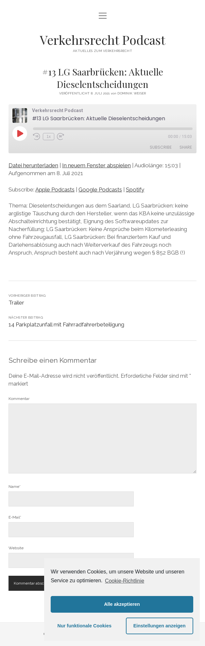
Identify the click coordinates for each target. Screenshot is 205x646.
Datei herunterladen (33, 165)
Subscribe (161, 147)
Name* (15, 486)
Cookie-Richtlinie (124, 581)
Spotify (135, 189)
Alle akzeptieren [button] (122, 604)
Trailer (16, 302)
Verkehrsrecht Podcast (102, 39)
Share (185, 147)
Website (16, 548)
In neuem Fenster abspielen (96, 165)
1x (48, 136)
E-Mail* (15, 517)
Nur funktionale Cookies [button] (85, 625)
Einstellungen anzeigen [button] (159, 625)
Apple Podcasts (55, 189)
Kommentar (19, 398)
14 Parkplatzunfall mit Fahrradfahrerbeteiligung (66, 324)
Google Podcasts (100, 189)
